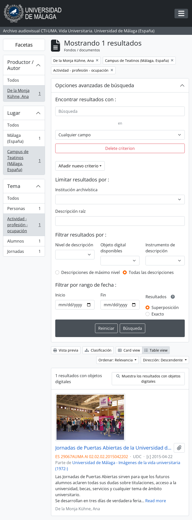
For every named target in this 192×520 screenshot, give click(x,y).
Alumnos (24, 242)
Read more (155, 500)
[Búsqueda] (120, 111)
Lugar (13, 113)
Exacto (158, 314)
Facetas (24, 44)
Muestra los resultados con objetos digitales (148, 379)
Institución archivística (76, 189)
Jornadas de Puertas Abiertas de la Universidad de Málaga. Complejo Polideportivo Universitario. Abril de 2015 (113, 448)
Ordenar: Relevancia (116, 360)
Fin (103, 295)
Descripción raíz (70, 211)
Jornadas (24, 252)
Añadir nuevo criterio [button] (78, 166)
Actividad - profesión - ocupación (24, 225)
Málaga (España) (24, 138)
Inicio (60, 295)
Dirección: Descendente (163, 360)
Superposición (165, 307)
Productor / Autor (20, 65)
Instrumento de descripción (160, 248)
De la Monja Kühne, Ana (24, 93)
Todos (13, 80)
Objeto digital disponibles (113, 248)
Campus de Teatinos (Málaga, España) (24, 160)
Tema (13, 186)
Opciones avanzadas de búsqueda (94, 85)
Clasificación (98, 350)
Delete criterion (120, 148)
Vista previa (65, 350)
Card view (129, 350)
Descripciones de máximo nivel (90, 272)
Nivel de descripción (74, 245)
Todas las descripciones (151, 272)
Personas (24, 209)
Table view (156, 350)
